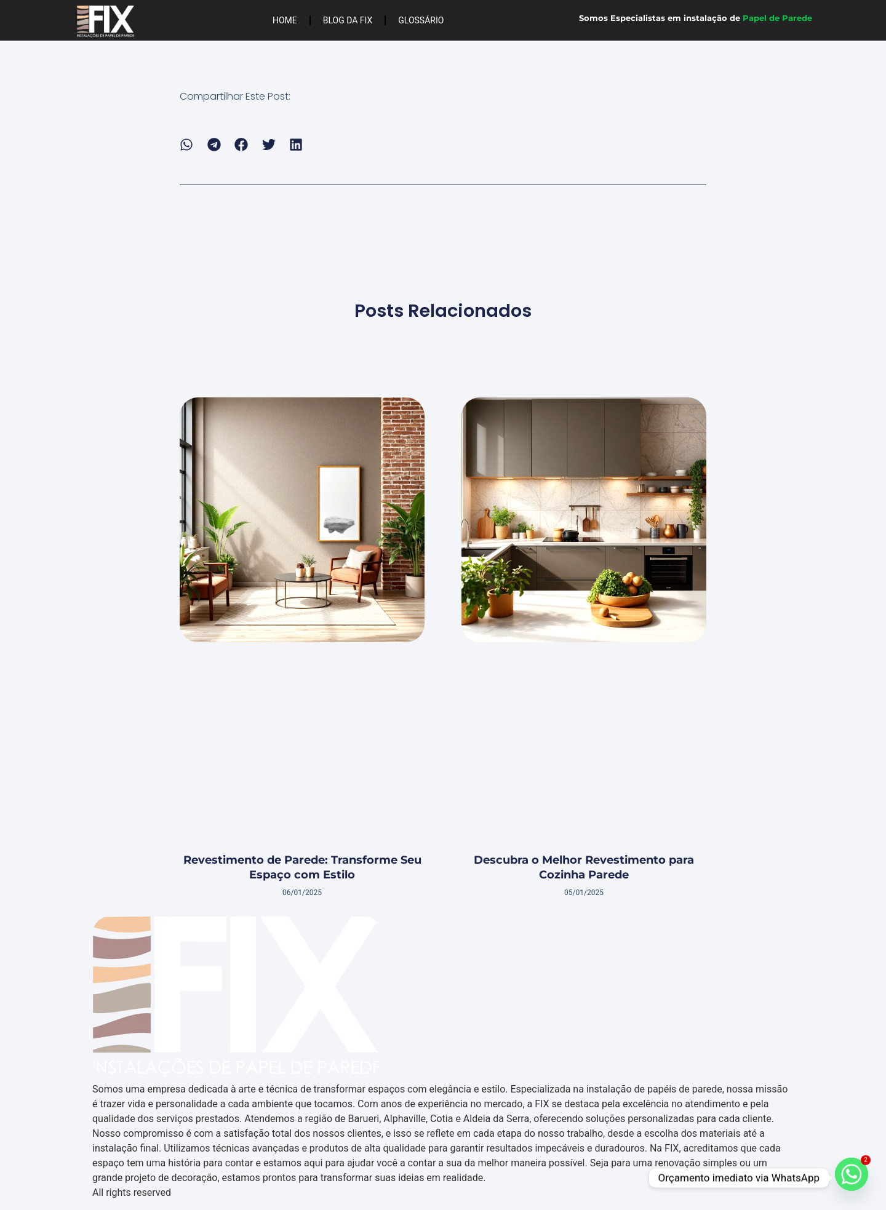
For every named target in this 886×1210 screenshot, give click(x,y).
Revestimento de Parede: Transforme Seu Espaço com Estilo (302, 867)
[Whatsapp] (851, 1178)
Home (285, 20)
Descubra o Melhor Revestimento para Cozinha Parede (584, 867)
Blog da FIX (348, 20)
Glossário (421, 20)
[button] (187, 145)
